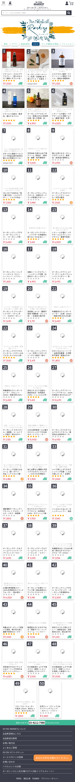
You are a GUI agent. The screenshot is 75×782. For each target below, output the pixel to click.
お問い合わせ (9, 761)
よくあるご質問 (10, 747)
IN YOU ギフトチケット (13, 752)
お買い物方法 (9, 743)
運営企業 (26, 778)
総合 (6, 44)
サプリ (15, 44)
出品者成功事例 (10, 738)
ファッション (67, 44)
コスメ (36, 44)
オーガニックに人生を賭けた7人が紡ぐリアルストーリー (29, 771)
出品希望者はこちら (12, 733)
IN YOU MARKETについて (14, 728)
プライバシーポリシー (50, 778)
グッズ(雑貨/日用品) (50, 44)
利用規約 (35, 778)
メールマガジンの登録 (13, 757)
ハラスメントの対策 (12, 766)
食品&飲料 (25, 44)
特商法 (19, 778)
